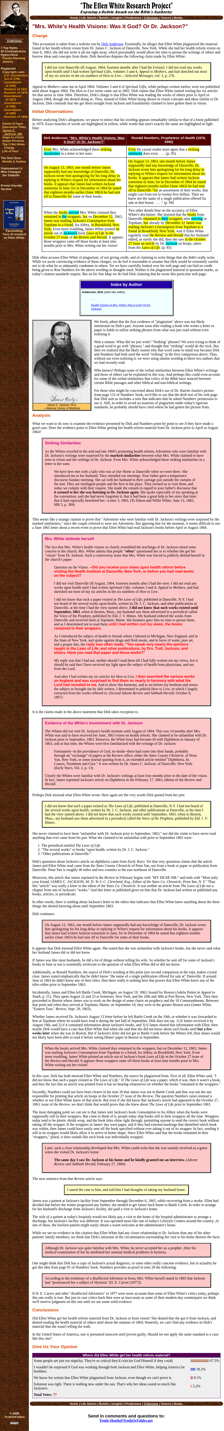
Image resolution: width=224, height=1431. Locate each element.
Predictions (133, 18)
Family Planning (13, 58)
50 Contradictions (13, 51)
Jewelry (7, 61)
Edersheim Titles (14, 127)
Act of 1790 (12, 79)
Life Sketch (88, 18)
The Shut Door (11, 158)
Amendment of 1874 (12, 97)
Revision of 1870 (15, 92)
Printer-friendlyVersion (11, 187)
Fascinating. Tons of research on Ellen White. (14, 234)
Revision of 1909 (15, 116)
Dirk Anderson (112, 44)
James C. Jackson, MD (12, 132)
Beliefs (104, 18)
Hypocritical (9, 54)
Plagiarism (8, 68)
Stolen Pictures (13, 141)
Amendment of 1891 (12, 104)
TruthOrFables (14, 1417)
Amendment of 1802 (12, 84)
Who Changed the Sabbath (11, 173)
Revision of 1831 (15, 89)
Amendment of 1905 (12, 111)
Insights (117, 18)
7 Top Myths (9, 48)
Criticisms (14, 41)
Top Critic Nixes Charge (13, 146)
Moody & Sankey (14, 161)
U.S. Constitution (16, 75)
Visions (166, 18)
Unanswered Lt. (12, 168)
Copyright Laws (13, 72)
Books (178, 18)
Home (74, 18)
